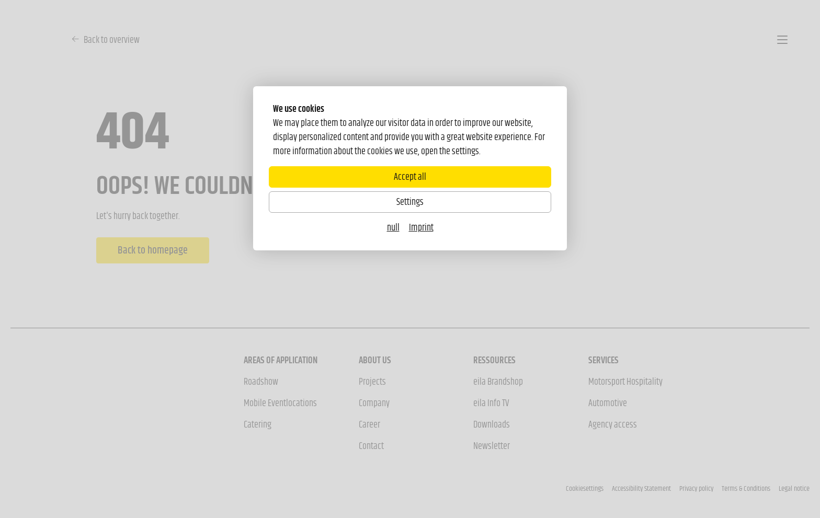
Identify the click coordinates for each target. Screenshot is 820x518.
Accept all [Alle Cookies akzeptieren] (410, 176)
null (393, 227)
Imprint (421, 227)
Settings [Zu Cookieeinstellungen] (410, 201)
